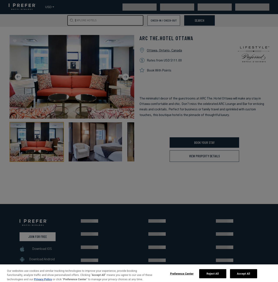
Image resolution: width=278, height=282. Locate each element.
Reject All (213, 275)
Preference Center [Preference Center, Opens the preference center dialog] (182, 275)
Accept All (243, 275)
